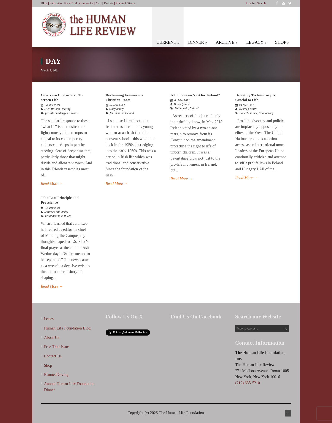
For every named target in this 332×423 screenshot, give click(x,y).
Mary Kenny (116, 109)
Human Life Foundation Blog (67, 328)
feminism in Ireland (122, 113)
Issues (49, 319)
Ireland (194, 108)
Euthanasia (181, 108)
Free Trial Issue (56, 347)
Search (261, 3)
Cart (99, 3)
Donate (108, 3)
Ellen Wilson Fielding (57, 109)
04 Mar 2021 (52, 105)
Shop (48, 365)
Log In (250, 3)
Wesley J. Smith (248, 109)
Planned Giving (125, 3)
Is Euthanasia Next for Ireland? (195, 95)
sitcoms (74, 113)
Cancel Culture (248, 113)
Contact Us (86, 3)
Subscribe (56, 3)
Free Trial (70, 3)
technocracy (266, 113)
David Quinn (181, 104)
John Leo (66, 216)
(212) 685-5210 (247, 383)
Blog (44, 3)
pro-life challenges (56, 113)
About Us (51, 337)
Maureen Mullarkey (56, 211)
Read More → (52, 183)
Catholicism (52, 216)
